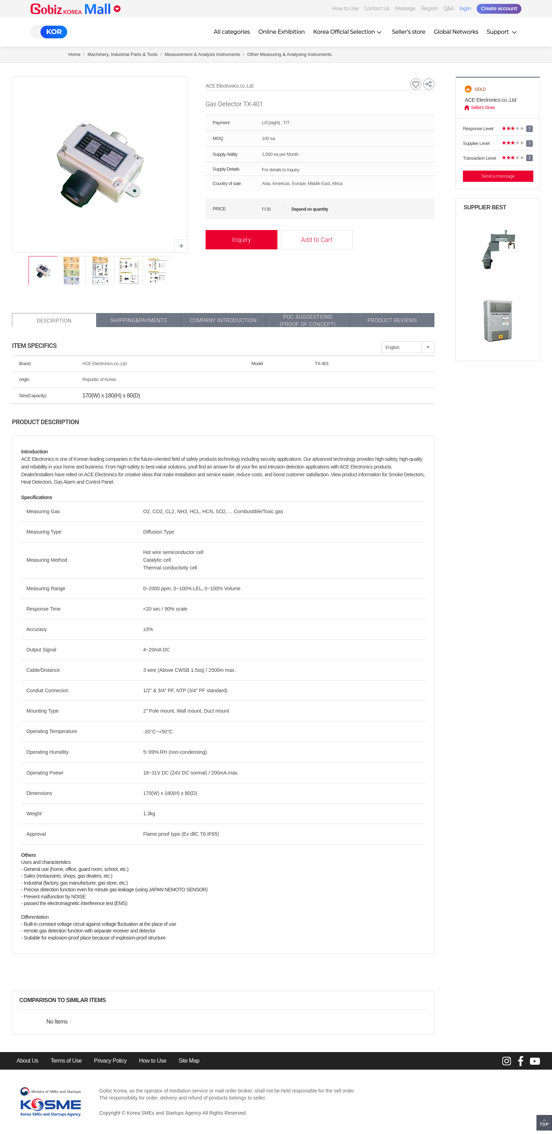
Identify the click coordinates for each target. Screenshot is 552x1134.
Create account (499, 8)
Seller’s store (408, 31)
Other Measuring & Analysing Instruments (289, 54)
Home (74, 54)
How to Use (345, 8)
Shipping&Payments (139, 320)
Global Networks (456, 31)
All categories (232, 31)
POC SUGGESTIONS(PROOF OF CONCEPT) (307, 320)
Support (502, 31)
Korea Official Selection (348, 31)
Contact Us (376, 8)
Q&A (448, 8)
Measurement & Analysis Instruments (202, 54)
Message (405, 8)
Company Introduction (223, 320)
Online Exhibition (281, 31)
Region (429, 8)
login (465, 8)
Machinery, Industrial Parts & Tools (123, 54)
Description (54, 321)
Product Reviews (392, 320)
